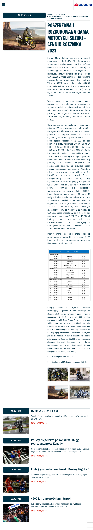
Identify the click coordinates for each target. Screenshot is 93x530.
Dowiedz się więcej (39, 423)
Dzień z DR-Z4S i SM (44, 411)
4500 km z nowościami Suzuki (51, 499)
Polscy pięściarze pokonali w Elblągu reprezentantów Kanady (55, 442)
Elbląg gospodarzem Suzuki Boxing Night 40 (60, 469)
